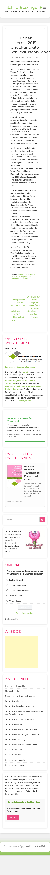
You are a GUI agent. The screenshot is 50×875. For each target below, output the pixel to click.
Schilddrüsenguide (25, 7)
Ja (9, 811)
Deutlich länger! (16, 580)
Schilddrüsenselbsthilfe (15, 760)
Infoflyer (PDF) (25, 401)
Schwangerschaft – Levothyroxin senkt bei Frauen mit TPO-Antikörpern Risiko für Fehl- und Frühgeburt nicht (17, 308)
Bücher (21, 274)
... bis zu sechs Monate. (19, 590)
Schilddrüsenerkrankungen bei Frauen (21, 729)
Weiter (13, 818)
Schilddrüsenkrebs (13, 755)
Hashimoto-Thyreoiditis (21, 276)
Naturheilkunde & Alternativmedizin (20, 696)
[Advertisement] (21, 652)
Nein (15, 811)
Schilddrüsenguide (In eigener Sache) (21, 745)
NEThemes (24, 848)
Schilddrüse (25, 279)
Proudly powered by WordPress (16, 846)
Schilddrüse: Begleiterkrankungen (19, 706)
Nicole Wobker (19, 57)
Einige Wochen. (15, 596)
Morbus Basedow (12, 691)
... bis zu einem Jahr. (18, 585)
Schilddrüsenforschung (15, 739)
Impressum (10, 367)
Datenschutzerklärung (26, 367)
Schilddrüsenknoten (13, 750)
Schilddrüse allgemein (14, 701)
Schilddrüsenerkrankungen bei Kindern (22, 734)
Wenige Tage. (15, 601)
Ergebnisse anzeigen (25, 613)
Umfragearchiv (11, 619)
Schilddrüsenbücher (13, 724)
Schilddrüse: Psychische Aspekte (19, 719)
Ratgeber (15, 279)
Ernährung (30, 274)
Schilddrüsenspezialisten (16, 765)
